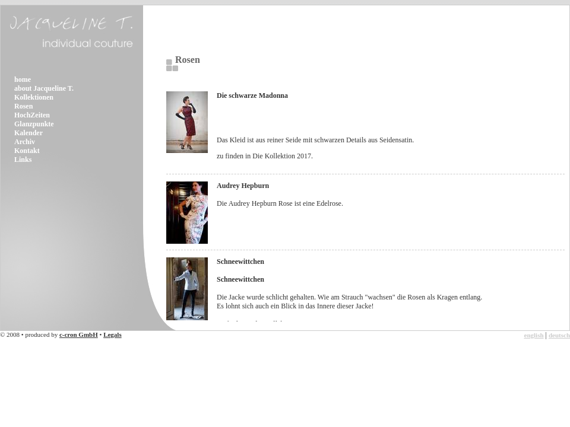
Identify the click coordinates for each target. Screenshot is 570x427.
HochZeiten (32, 115)
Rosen (23, 106)
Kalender (28, 133)
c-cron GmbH (78, 334)
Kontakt (27, 150)
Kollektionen (33, 97)
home (22, 79)
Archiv (24, 142)
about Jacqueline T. (44, 88)
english (534, 335)
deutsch (559, 335)
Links (22, 159)
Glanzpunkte (34, 124)
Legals (112, 334)
